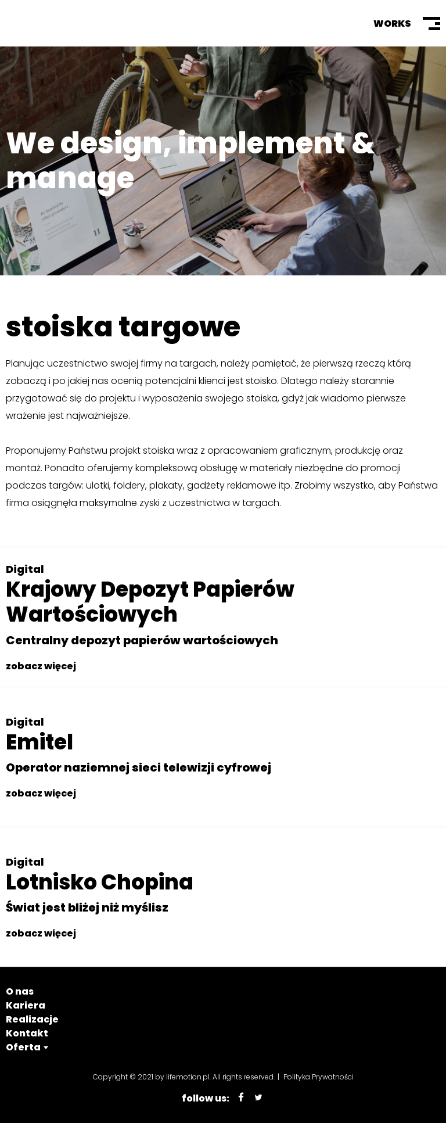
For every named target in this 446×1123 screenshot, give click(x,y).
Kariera (25, 1005)
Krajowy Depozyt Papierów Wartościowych (150, 602)
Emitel (39, 742)
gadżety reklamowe (231, 485)
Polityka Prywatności (318, 1077)
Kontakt (27, 1033)
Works (392, 23)
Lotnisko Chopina (99, 882)
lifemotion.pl (188, 1077)
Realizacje (32, 1019)
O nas (20, 991)
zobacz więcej (41, 666)
